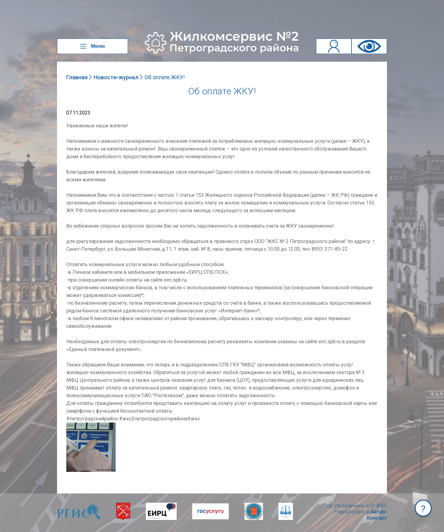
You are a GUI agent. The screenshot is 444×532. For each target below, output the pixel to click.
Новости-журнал (116, 77)
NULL (72, 425)
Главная (77, 77)
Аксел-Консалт (377, 515)
